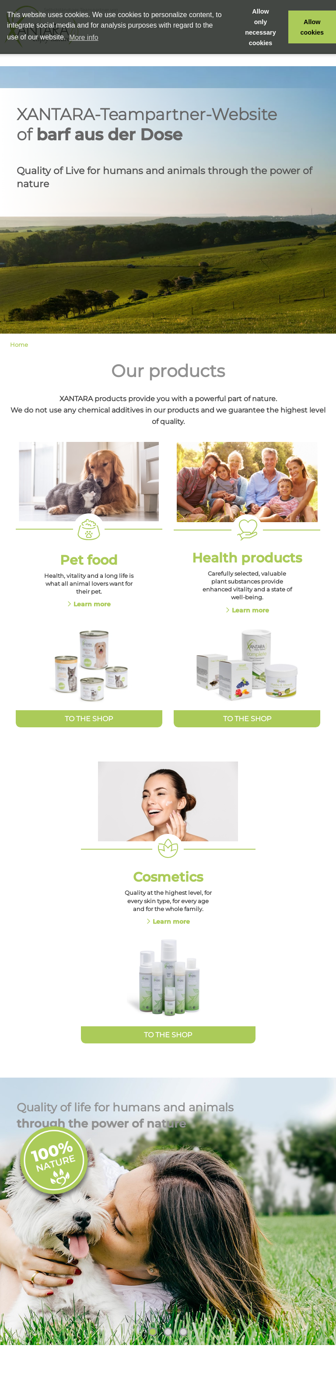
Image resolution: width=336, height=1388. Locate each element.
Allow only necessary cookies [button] (260, 27)
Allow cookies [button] (312, 27)
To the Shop (89, 719)
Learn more (92, 604)
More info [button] (83, 37)
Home (19, 344)
